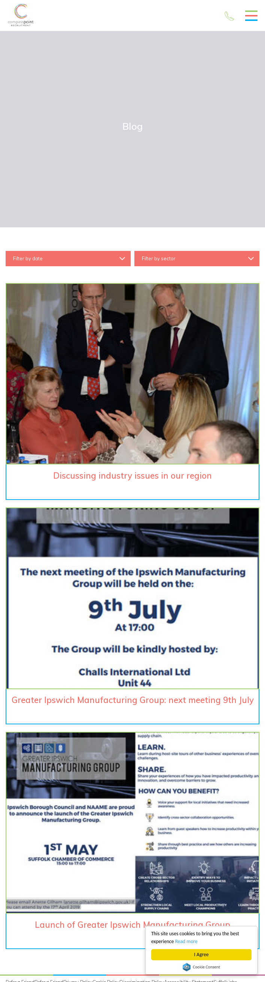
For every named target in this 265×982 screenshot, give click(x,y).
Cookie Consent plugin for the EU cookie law (201, 967)
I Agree (201, 954)
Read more (186, 941)
